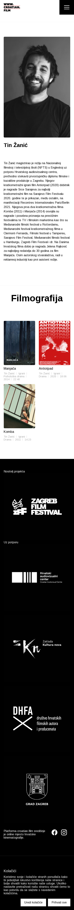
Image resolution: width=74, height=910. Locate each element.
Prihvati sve (59, 902)
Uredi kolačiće (33, 902)
